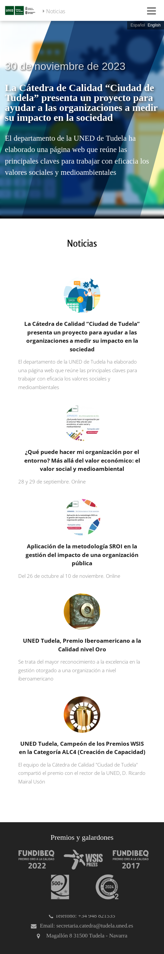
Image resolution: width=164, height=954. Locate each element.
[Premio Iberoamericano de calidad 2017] (127, 859)
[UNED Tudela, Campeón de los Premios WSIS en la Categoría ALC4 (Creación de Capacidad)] (80, 741)
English (154, 25)
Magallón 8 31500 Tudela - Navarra (86, 935)
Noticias (55, 11)
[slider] (82, 119)
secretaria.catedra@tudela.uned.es (94, 926)
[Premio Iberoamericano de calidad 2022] (33, 859)
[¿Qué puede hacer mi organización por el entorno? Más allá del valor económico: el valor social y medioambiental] (80, 445)
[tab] (82, 119)
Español (137, 25)
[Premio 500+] (56, 887)
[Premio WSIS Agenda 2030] (80, 859)
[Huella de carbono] (104, 887)
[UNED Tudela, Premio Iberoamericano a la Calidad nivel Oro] (80, 638)
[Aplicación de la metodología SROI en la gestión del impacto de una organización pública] (80, 539)
